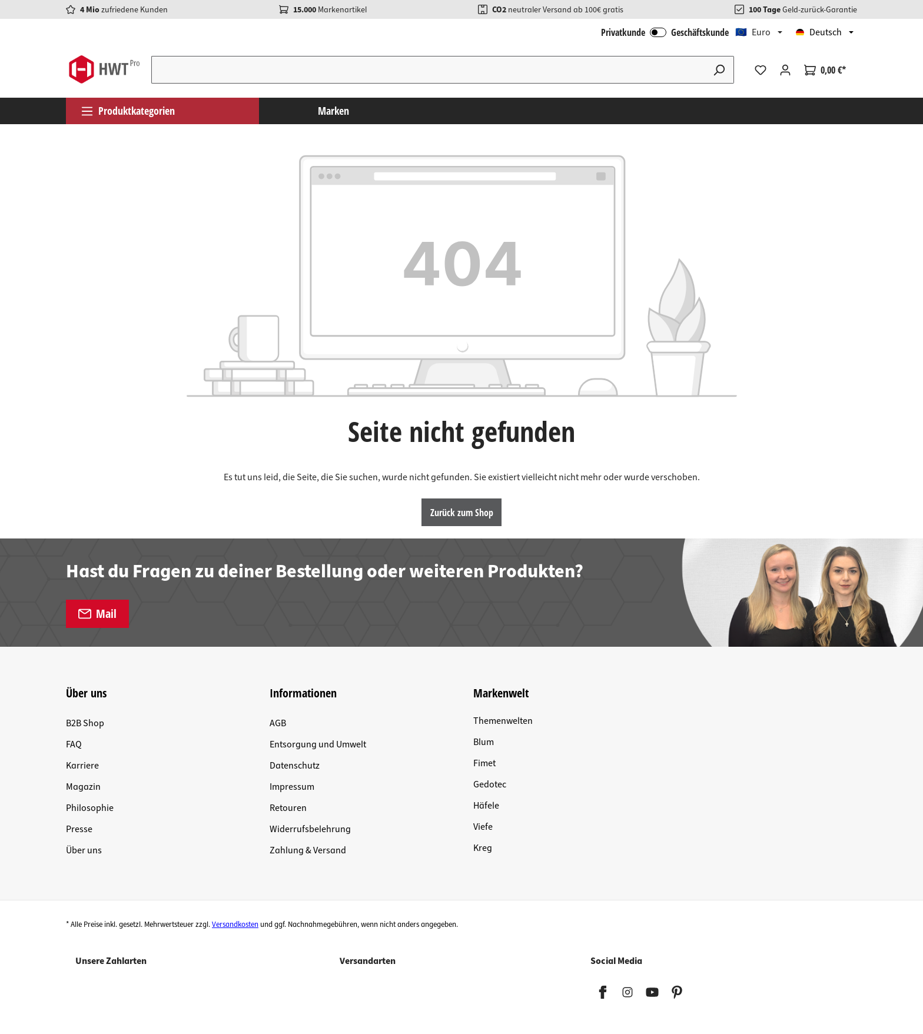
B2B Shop (85, 723)
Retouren (288, 808)
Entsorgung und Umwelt (318, 744)
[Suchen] (719, 70)
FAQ (74, 744)
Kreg (482, 848)
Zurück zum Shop (461, 512)
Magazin (83, 786)
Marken (333, 111)
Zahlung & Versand (308, 850)
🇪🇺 (753, 32)
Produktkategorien (128, 111)
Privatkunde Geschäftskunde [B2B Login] (665, 32)
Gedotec (489, 784)
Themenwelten (503, 720)
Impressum (292, 786)
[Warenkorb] (825, 70)
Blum (483, 742)
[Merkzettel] (760, 70)
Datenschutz (295, 765)
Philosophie (90, 808)
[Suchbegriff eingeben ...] (428, 70)
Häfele (486, 805)
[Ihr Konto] (785, 70)
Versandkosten (235, 924)
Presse (79, 829)
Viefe (483, 826)
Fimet (484, 763)
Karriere (82, 765)
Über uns (84, 850)
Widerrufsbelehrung (310, 829)
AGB (278, 723)
